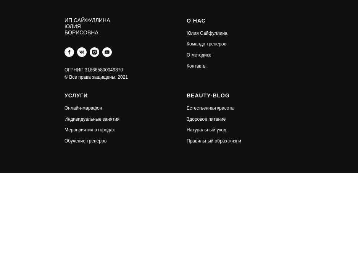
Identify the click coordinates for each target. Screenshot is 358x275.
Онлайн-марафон (83, 108)
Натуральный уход (206, 130)
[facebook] (69, 52)
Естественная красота (210, 108)
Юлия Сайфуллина (207, 33)
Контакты (196, 66)
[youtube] (107, 52)
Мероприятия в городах (90, 130)
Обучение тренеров (85, 141)
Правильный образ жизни (214, 141)
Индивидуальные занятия (92, 119)
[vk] (82, 52)
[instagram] (94, 52)
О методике (199, 55)
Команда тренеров (206, 44)
